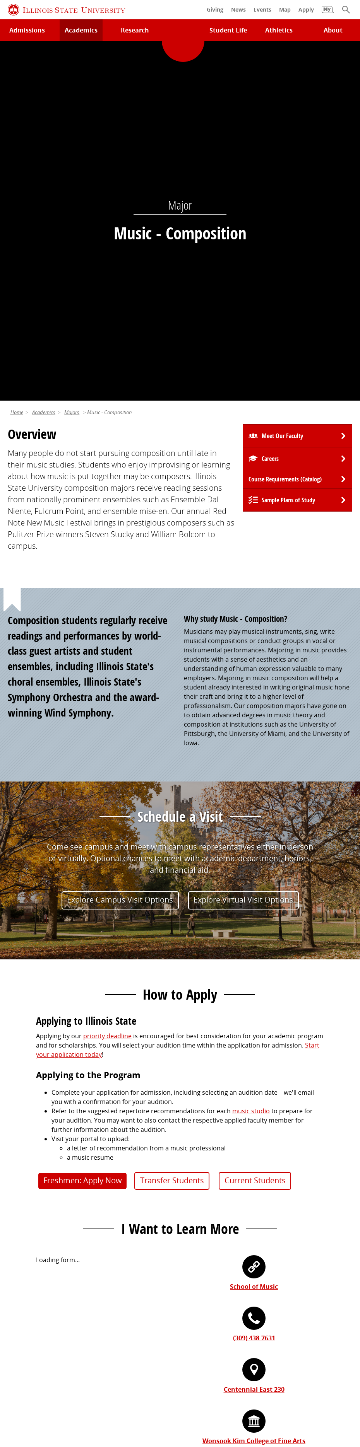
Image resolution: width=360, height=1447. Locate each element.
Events (17, 1298)
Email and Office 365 (213, 1298)
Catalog (195, 1181)
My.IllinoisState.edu (212, 1154)
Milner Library (28, 1154)
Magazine (21, 1312)
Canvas (194, 1195)
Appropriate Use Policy (221, 1387)
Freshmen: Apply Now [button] (82, 830)
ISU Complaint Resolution (128, 1396)
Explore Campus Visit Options (120, 549)
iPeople (195, 1285)
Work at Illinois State (213, 1271)
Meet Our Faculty (282, 85)
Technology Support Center (48, 1168)
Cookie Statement (95, 1387)
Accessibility (189, 1396)
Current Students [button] (255, 830)
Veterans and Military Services (228, 1222)
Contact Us (251, 1373)
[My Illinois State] (328, 13)
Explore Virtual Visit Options (243, 549)
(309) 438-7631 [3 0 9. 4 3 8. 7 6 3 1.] (254, 987)
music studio (251, 760)
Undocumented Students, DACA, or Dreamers (251, 1208)
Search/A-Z (23, 1195)
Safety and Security (35, 1222)
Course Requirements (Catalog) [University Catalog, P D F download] (285, 129)
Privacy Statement (36, 1387)
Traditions (23, 1325)
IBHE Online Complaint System (306, 1387)
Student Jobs (202, 1168)
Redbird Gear (27, 1285)
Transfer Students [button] (172, 830)
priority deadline (107, 685)
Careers (270, 108)
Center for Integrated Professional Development (254, 1312)
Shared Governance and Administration (242, 1325)
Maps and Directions (38, 1181)
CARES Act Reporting (244, 1396)
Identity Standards (155, 1387)
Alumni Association (35, 1271)
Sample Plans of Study (288, 149)
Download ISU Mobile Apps (47, 1236)
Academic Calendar (36, 1208)
